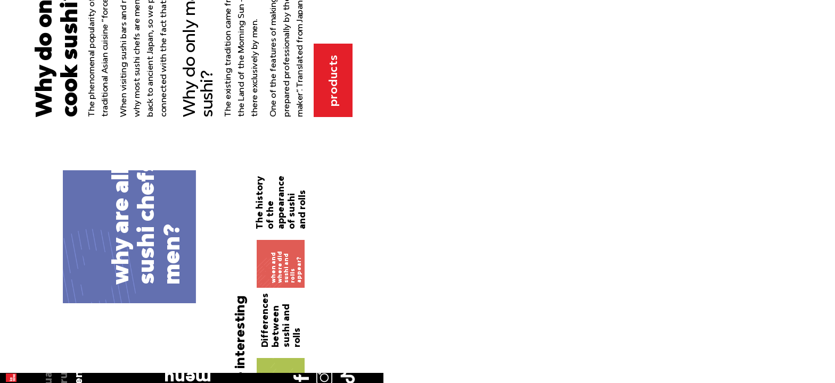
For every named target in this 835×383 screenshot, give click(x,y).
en (25, 111)
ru (25, 96)
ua (25, 81)
